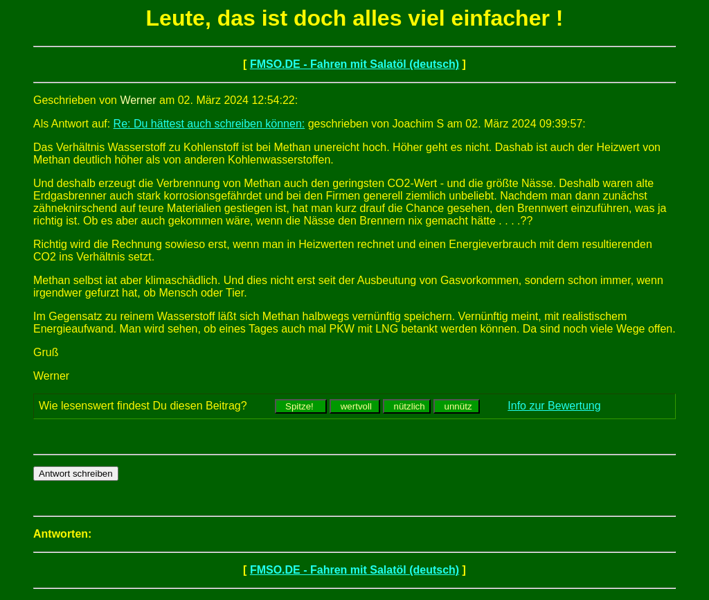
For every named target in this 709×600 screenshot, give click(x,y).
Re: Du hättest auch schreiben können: (209, 124)
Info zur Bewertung (554, 406)
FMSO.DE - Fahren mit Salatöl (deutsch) (354, 64)
